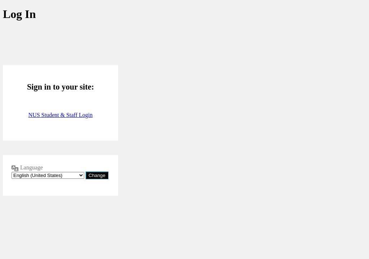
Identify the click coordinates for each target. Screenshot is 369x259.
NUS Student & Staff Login (60, 115)
